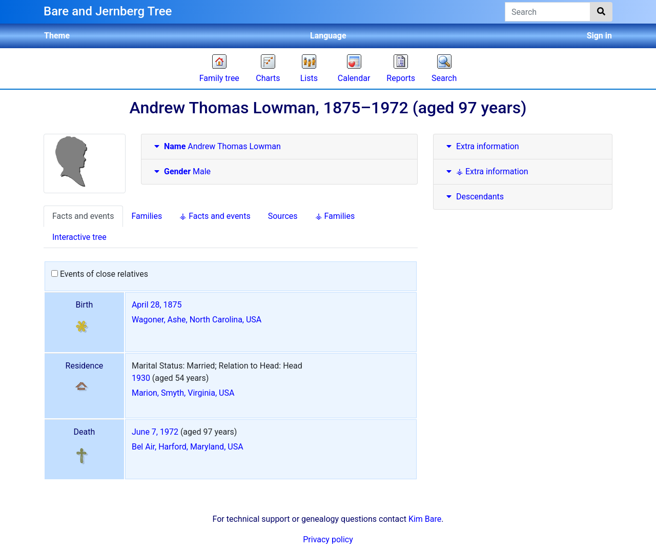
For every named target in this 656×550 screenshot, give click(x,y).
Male (181, 171)
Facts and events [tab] (83, 216)
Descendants (474, 196)
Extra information (481, 146)
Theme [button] (57, 35)
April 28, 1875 (157, 305)
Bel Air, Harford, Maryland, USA (187, 447)
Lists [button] (309, 78)
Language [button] (328, 35)
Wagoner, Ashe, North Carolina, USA (196, 319)
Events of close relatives (99, 274)
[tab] (279, 146)
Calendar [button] (354, 78)
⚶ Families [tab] (335, 216)
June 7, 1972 (155, 432)
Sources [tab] (283, 216)
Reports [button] (400, 78)
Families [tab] (147, 216)
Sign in (599, 35)
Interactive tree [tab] (79, 237)
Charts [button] (268, 78)
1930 (141, 378)
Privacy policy (328, 539)
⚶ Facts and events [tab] (214, 216)
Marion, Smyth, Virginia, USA (183, 393)
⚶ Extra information (486, 171)
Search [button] (444, 78)
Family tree (219, 78)
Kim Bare (424, 519)
